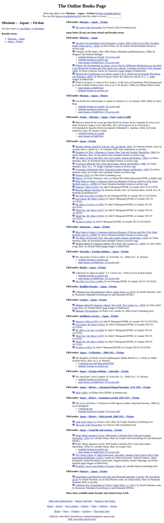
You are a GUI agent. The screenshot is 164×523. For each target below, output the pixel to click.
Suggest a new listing (105, 501)
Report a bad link (83, 501)
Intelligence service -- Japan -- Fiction (99, 316)
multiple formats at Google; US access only (99, 57)
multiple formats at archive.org (93, 59)
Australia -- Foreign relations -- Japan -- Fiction (103, 251)
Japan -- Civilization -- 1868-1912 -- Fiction (102, 352)
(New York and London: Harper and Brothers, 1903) (111, 158)
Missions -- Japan (16, 39)
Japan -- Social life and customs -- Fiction (101, 430)
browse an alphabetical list (68, 16)
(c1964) (89, 195)
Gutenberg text (85, 408)
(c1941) (90, 199)
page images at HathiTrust (91, 88)
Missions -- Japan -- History (94, 95)
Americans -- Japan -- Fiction (94, 227)
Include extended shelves (108, 13)
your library (25, 28)
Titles (94, 506)
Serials (113, 506)
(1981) (81, 392)
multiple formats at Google (91, 133)
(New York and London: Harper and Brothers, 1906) (110, 164)
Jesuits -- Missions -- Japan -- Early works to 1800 (105, 117)
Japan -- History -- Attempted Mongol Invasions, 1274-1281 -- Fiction (115, 387)
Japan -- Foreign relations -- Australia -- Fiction (104, 371)
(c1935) (83, 221)
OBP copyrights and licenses (82, 519)
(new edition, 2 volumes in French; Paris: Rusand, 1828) (116, 68)
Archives (86, 511)
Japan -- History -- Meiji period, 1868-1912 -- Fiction (107, 416)
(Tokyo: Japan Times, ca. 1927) (105, 292)
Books (57, 511)
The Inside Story (102, 511)
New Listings (71, 506)
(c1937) (89, 210)
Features (75, 511)
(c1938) (89, 204)
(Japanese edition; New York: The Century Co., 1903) (110, 243)
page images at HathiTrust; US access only (98, 62)
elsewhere (39, 28)
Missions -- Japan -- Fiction (94, 22)
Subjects (103, 506)
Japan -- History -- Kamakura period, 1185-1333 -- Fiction (109, 398)
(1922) (82, 175)
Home (50, 506)
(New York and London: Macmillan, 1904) (115, 152)
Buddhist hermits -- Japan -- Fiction (98, 286)
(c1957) (87, 187)
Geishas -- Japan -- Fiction (93, 300)
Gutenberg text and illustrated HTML (96, 363)
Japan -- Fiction (15, 41)
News (66, 511)
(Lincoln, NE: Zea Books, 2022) (103, 146)
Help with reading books (61, 501)
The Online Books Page (82, 6)
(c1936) (89, 216)
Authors (84, 506)
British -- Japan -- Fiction (93, 267)
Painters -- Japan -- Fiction (93, 471)
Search (59, 506)
